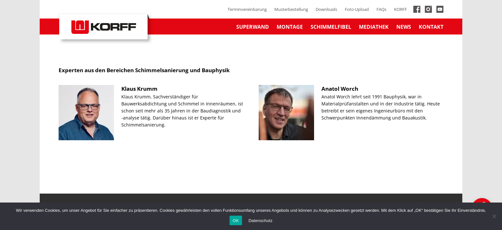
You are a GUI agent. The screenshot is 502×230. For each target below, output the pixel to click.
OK (236, 220)
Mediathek (374, 26)
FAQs (381, 9)
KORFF (400, 9)
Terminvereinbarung (247, 9)
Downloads (326, 9)
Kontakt (431, 26)
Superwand (252, 26)
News (403, 26)
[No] (494, 216)
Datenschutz (260, 220)
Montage (290, 26)
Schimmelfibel (331, 26)
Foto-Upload (357, 9)
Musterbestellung (291, 9)
